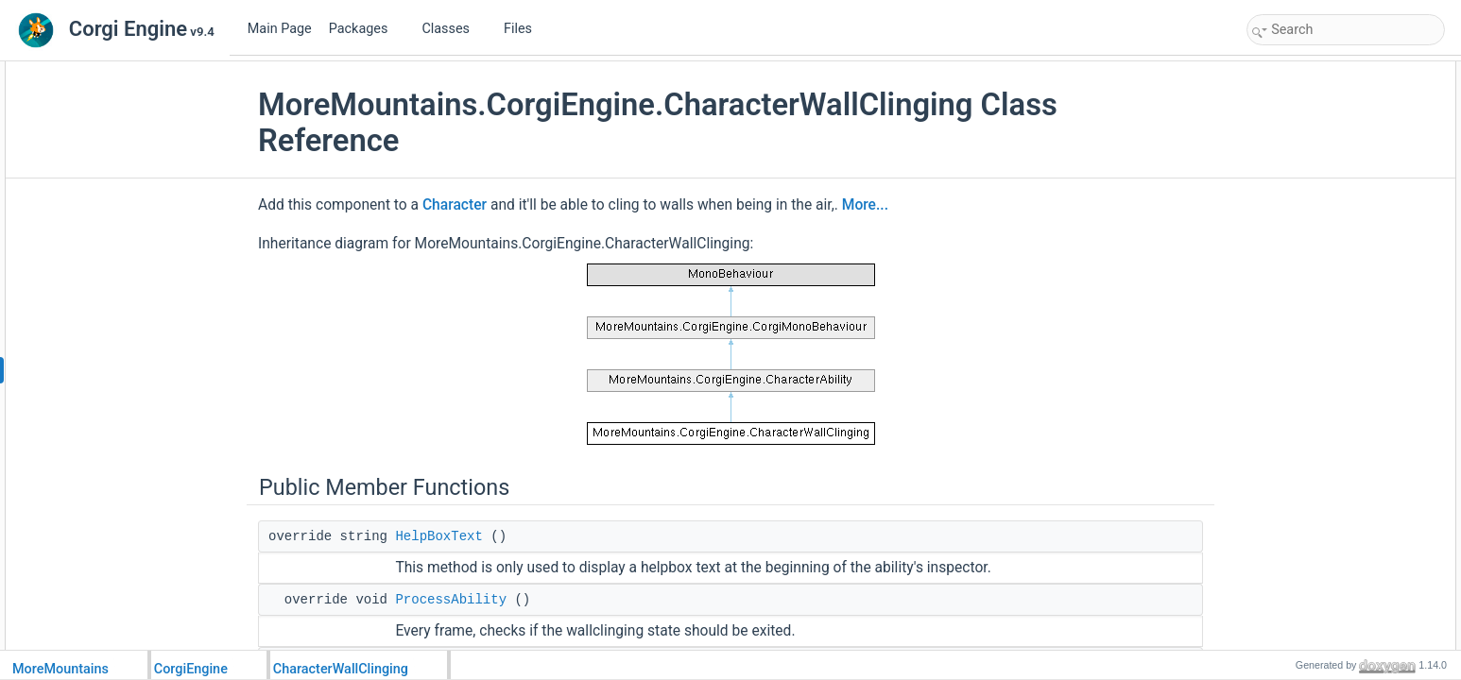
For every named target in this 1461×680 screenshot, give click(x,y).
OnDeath (1290, 529)
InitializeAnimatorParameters (1339, 549)
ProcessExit (1297, 487)
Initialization (1297, 362)
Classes (452, 29)
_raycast (1288, 612)
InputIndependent (1311, 321)
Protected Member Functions (1325, 341)
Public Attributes (1292, 217)
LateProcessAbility (1314, 134)
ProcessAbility (451, 599)
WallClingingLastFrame (1325, 508)
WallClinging (1298, 383)
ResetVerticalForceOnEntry (1335, 300)
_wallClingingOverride (1322, 632)
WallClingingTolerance (1323, 279)
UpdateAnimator (1308, 175)
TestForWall (1297, 404)
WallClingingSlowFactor (1326, 238)
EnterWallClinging (1312, 445)
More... (865, 204)
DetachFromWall (1309, 155)
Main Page (280, 29)
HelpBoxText (438, 536)
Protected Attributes (1301, 570)
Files (525, 29)
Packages (366, 29)
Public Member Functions (1316, 71)
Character (454, 204)
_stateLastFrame (1309, 591)
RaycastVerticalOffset (1321, 258)
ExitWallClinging (1308, 466)
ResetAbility (1297, 196)
